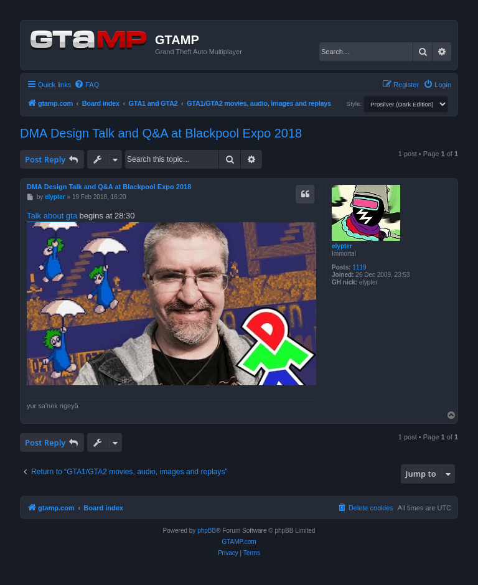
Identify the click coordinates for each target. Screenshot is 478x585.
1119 (359, 267)
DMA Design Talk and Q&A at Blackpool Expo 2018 (161, 133)
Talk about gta (52, 215)
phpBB (206, 530)
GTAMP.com (239, 541)
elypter (342, 246)
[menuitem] (86, 84)
